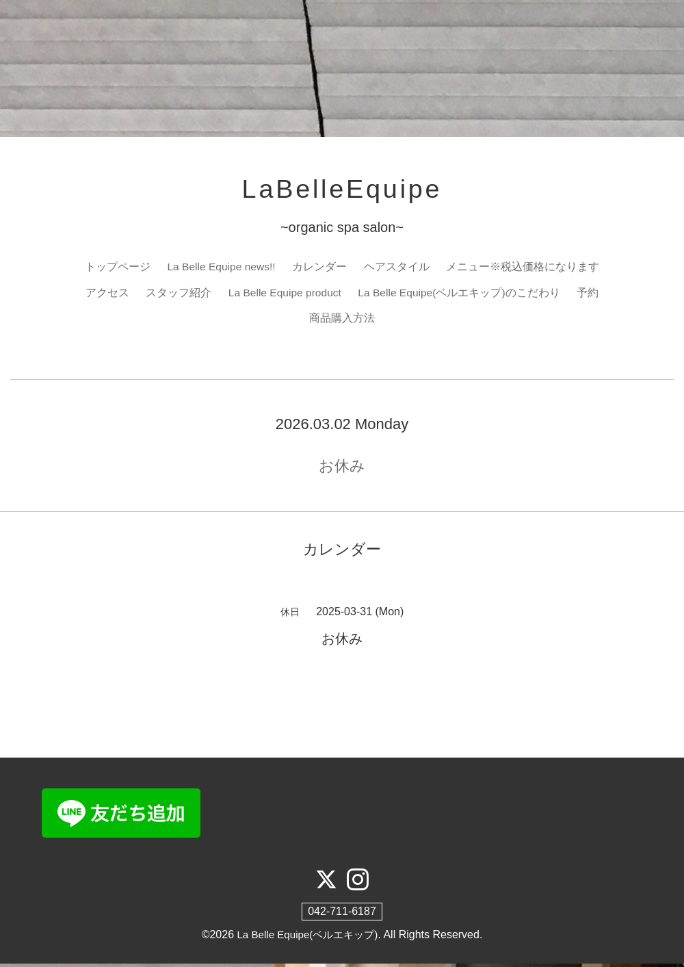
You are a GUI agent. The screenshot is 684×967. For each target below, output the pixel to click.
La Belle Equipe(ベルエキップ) (307, 938)
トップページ (116, 268)
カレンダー (320, 268)
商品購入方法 (342, 321)
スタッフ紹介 (176, 294)
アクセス (105, 294)
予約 (590, 294)
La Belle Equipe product (284, 294)
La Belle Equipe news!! (221, 268)
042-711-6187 (342, 915)
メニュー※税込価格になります (524, 268)
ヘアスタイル (398, 268)
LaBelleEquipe (342, 190)
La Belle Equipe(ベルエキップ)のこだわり (460, 294)
